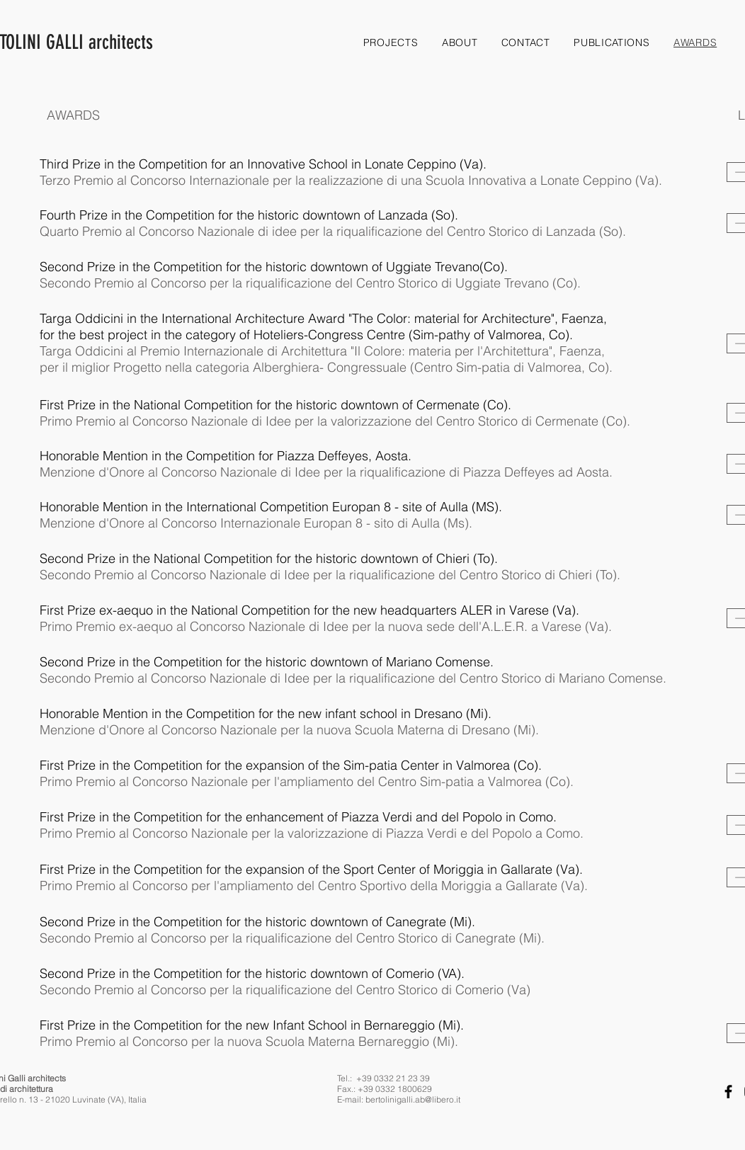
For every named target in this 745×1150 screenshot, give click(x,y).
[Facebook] (728, 1091)
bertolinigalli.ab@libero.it (412, 1099)
